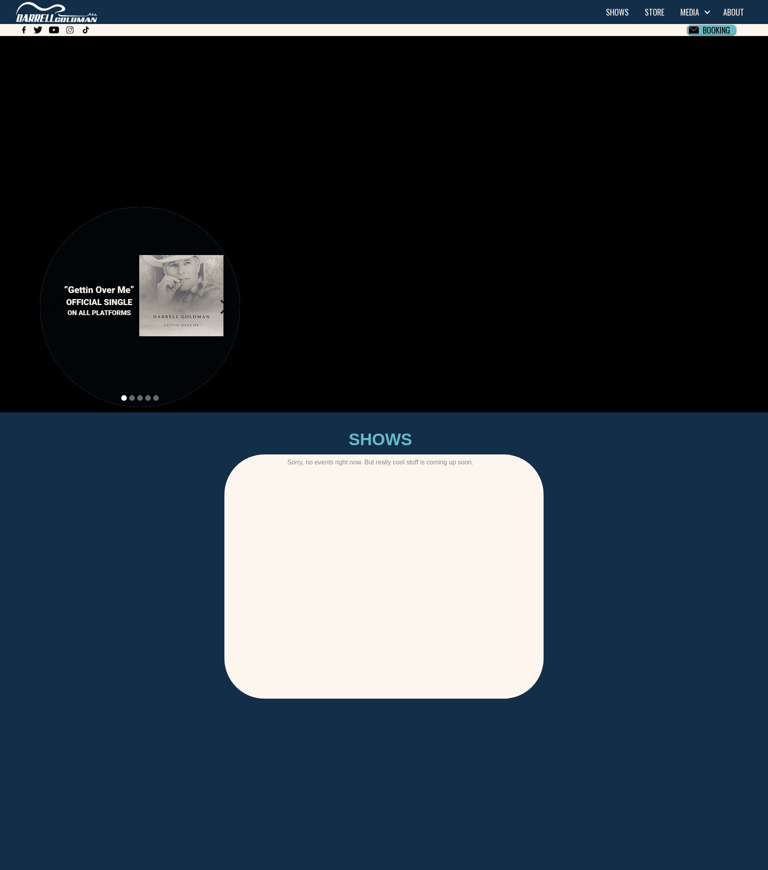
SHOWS (617, 12)
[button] (693, 12)
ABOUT (733, 12)
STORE (654, 12)
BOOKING (716, 30)
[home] (48, 11)
